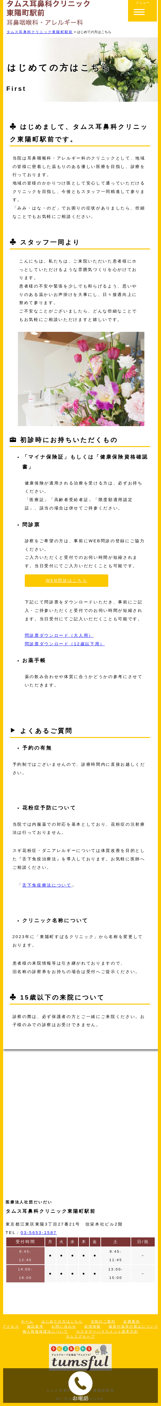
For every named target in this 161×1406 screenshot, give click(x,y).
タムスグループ (80, 1336)
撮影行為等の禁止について (133, 1326)
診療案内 (131, 1321)
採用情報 (92, 1326)
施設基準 (35, 1326)
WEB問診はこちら (66, 580)
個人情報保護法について (45, 1331)
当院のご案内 (103, 1321)
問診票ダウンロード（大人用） (59, 635)
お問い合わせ (63, 1326)
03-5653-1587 (39, 1232)
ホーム (27, 1321)
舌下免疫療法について (47, 885)
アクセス (11, 1326)
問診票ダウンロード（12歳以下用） (65, 644)
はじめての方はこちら (62, 1321)
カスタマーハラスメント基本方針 (107, 1331)
